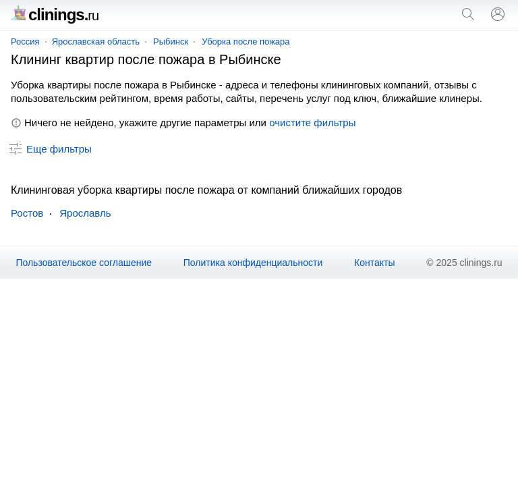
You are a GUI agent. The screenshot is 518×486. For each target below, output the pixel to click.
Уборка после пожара (245, 41)
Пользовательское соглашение (84, 262)
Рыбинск (170, 41)
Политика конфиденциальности (253, 262)
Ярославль (85, 213)
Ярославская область (96, 41)
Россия (25, 41)
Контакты (374, 262)
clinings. (54, 14)
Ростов (27, 213)
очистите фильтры (312, 122)
